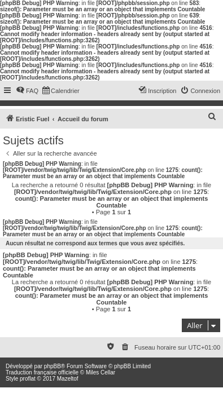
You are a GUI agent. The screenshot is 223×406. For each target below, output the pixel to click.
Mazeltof (67, 379)
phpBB (52, 366)
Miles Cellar (100, 372)
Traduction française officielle (42, 372)
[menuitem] (27, 91)
